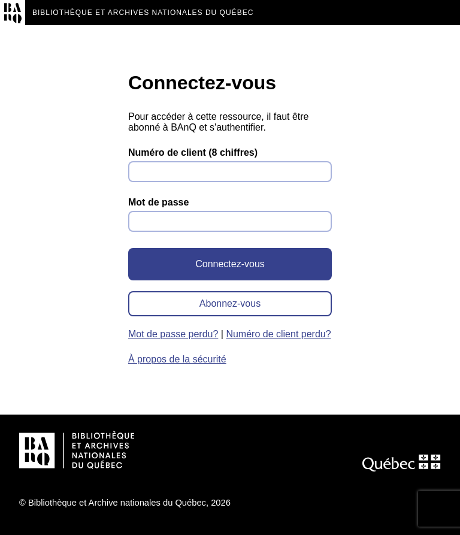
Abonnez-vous (230, 303)
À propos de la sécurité (177, 359)
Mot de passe (158, 202)
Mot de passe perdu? (173, 334)
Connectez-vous (230, 264)
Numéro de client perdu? (278, 334)
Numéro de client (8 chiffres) (193, 152)
